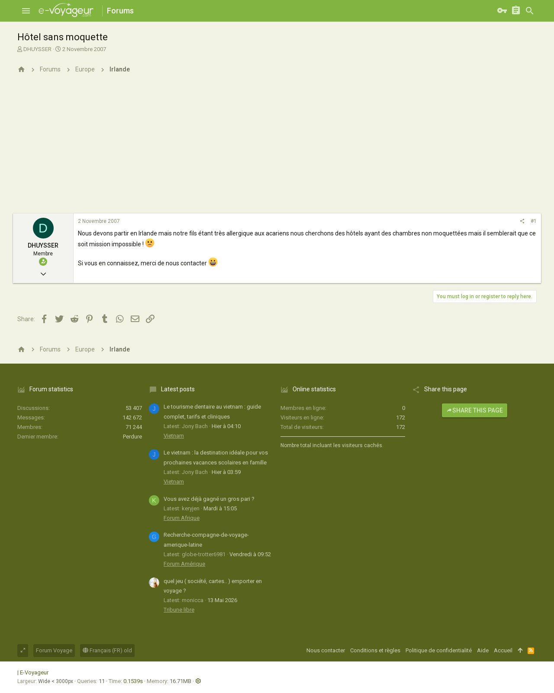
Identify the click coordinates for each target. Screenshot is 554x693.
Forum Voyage (54, 650)
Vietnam (174, 435)
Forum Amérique (184, 564)
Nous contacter (325, 650)
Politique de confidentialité (439, 650)
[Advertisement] (277, 148)
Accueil (503, 650)
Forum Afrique (182, 518)
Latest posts (178, 389)
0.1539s (133, 681)
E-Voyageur (34, 672)
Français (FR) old (107, 650)
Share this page (474, 410)
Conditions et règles (375, 650)
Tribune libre (179, 609)
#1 (534, 221)
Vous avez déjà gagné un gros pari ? (209, 499)
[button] (26, 11)
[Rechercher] (530, 11)
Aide (483, 650)
